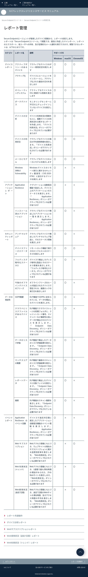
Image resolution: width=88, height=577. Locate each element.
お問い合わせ (81, 567)
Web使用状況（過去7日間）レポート (23, 535)
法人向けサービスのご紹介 (44, 567)
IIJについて (7, 567)
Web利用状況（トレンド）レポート (22, 542)
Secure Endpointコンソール (11, 20)
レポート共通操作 (14, 515)
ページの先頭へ (80, 552)
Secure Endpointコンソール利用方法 (37, 20)
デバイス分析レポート (16, 522)
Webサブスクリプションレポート (21, 529)
